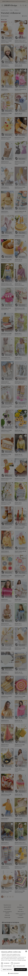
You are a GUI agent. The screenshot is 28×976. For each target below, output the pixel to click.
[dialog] (14, 963)
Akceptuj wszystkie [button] (20, 969)
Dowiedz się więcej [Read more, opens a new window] (22, 960)
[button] (14, 973)
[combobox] (26, 951)
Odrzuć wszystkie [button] (7, 969)
